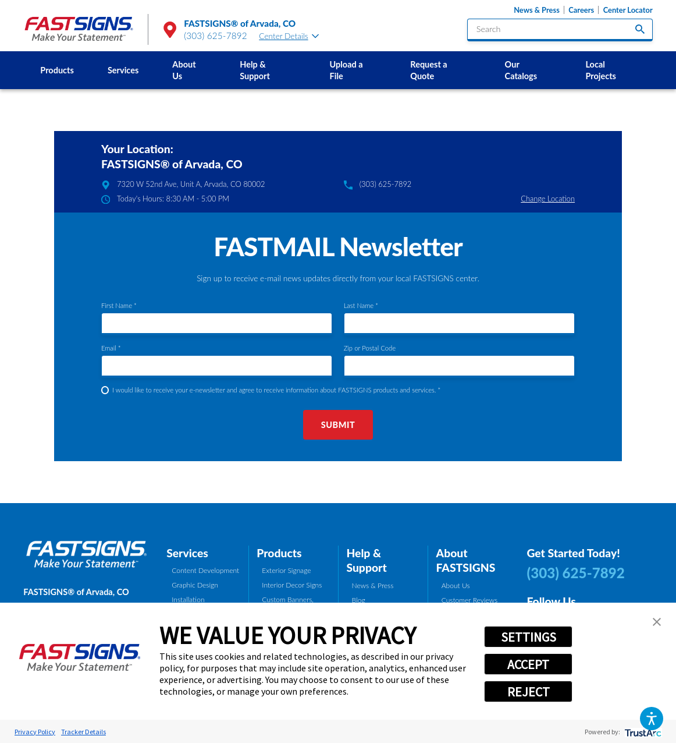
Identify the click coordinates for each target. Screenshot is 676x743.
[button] (651, 718)
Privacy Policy (35, 731)
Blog (358, 600)
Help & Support (255, 69)
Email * (111, 348)
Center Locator (628, 10)
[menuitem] (57, 70)
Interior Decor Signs (292, 585)
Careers (581, 10)
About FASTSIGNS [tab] (466, 560)
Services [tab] (187, 553)
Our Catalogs (521, 69)
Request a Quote (428, 69)
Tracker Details (83, 731)
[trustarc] (642, 731)
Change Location (548, 198)
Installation (188, 599)
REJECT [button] (528, 692)
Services (123, 70)
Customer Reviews (470, 600)
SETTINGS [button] (528, 637)
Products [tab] (279, 553)
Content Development (205, 570)
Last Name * (361, 305)
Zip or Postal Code (370, 348)
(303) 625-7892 (215, 35)
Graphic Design (195, 585)
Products (57, 70)
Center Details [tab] (289, 36)
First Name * (119, 305)
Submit (338, 425)
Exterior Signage (286, 570)
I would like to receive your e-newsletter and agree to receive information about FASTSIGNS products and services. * (276, 390)
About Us (183, 69)
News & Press (537, 10)
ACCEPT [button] (528, 664)
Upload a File (346, 69)
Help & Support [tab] (366, 560)
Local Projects (600, 69)
